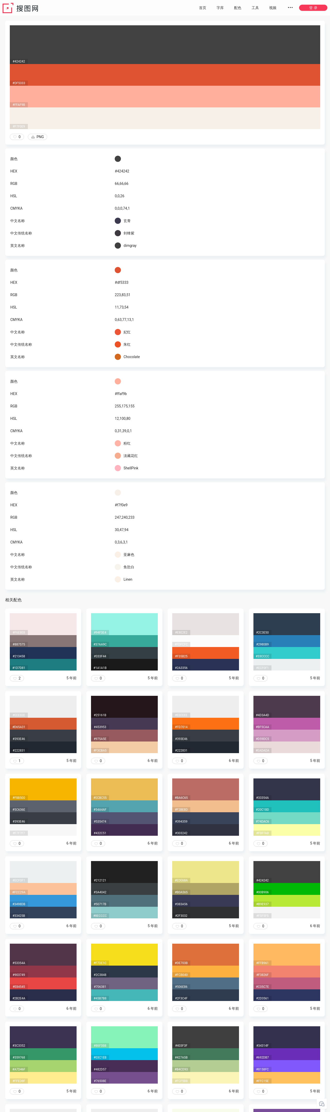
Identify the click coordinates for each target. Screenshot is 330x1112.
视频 (272, 8)
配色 (237, 8)
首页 (202, 8)
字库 (220, 8)
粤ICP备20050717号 (165, 1107)
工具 (255, 8)
